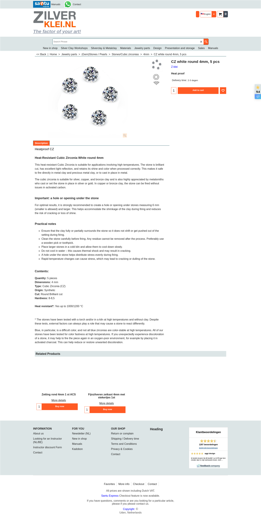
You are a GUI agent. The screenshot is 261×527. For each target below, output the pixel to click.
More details (58, 400)
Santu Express (110, 495)
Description (41, 143)
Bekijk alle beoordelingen (208, 448)
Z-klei (174, 66)
